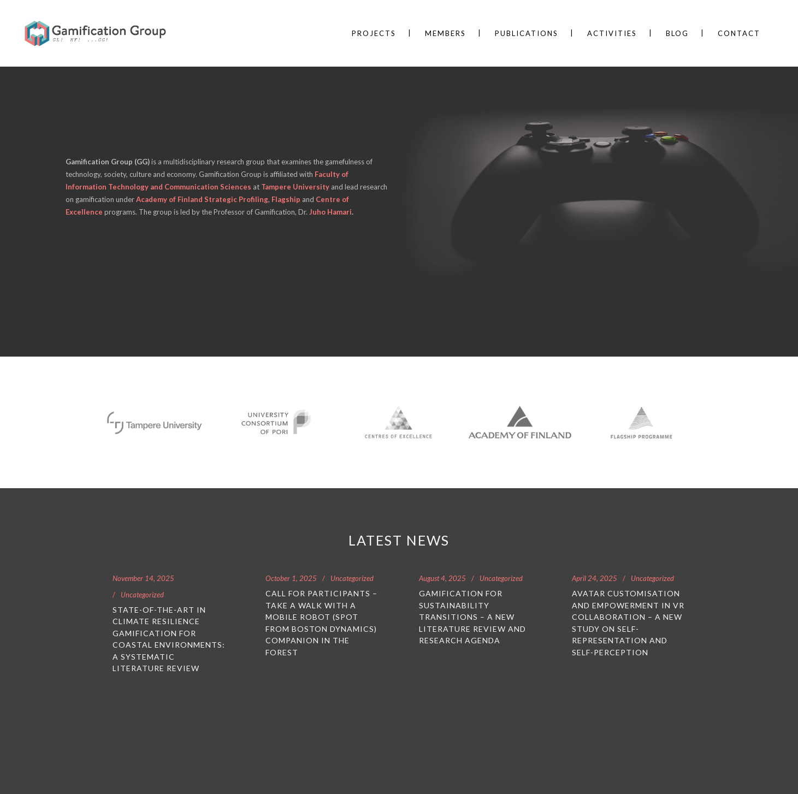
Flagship (285, 199)
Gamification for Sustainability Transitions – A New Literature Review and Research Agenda (472, 617)
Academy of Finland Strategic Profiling (202, 199)
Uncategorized (142, 594)
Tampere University (295, 186)
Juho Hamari (330, 212)
